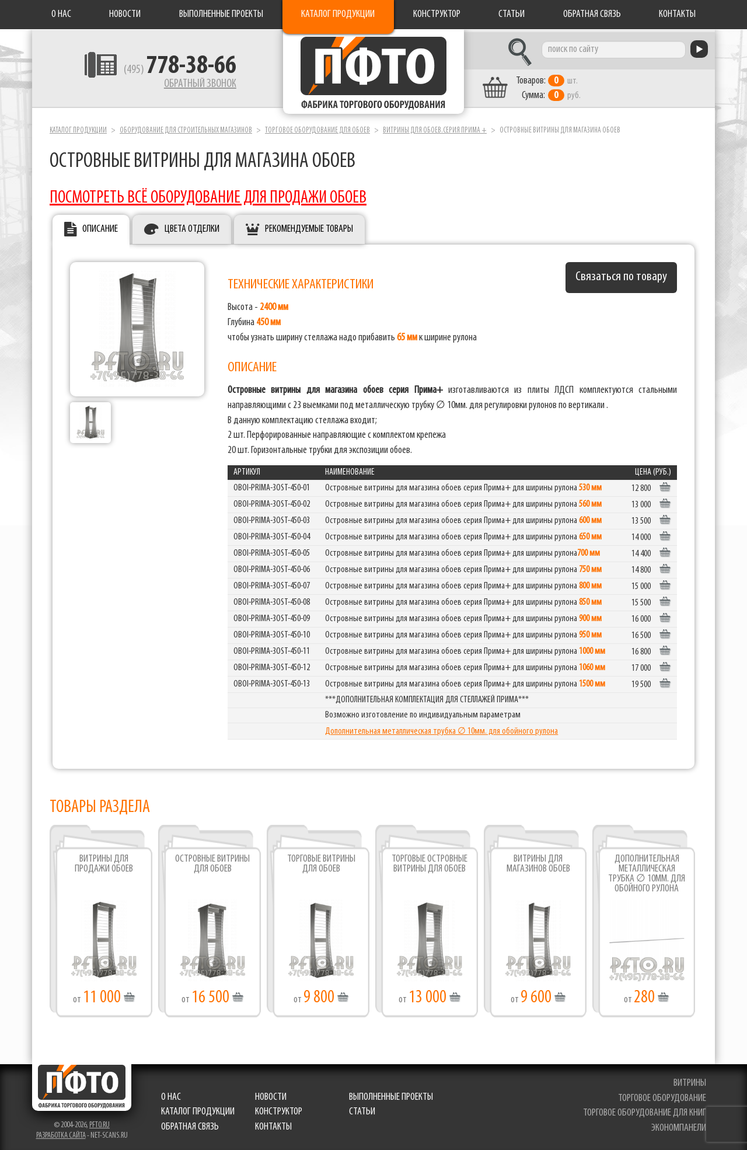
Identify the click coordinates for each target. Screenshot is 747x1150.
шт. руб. (557, 86)
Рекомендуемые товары (309, 226)
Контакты (677, 14)
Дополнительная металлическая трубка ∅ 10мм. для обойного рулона (441, 729)
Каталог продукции (338, 14)
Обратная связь (592, 14)
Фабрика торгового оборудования (373, 73)
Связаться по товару (621, 274)
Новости (125, 14)
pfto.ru (99, 1122)
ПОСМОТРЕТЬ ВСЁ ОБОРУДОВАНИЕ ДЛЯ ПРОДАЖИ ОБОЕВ (208, 195)
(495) (170, 70)
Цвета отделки (192, 226)
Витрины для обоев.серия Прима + (435, 127)
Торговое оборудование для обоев (317, 127)
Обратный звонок (190, 84)
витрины (689, 1080)
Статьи (511, 14)
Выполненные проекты (221, 14)
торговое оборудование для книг (644, 1110)
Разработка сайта (61, 1132)
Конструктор (436, 14)
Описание (100, 226)
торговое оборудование (662, 1095)
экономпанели (678, 1125)
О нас (61, 14)
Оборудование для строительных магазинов (186, 127)
